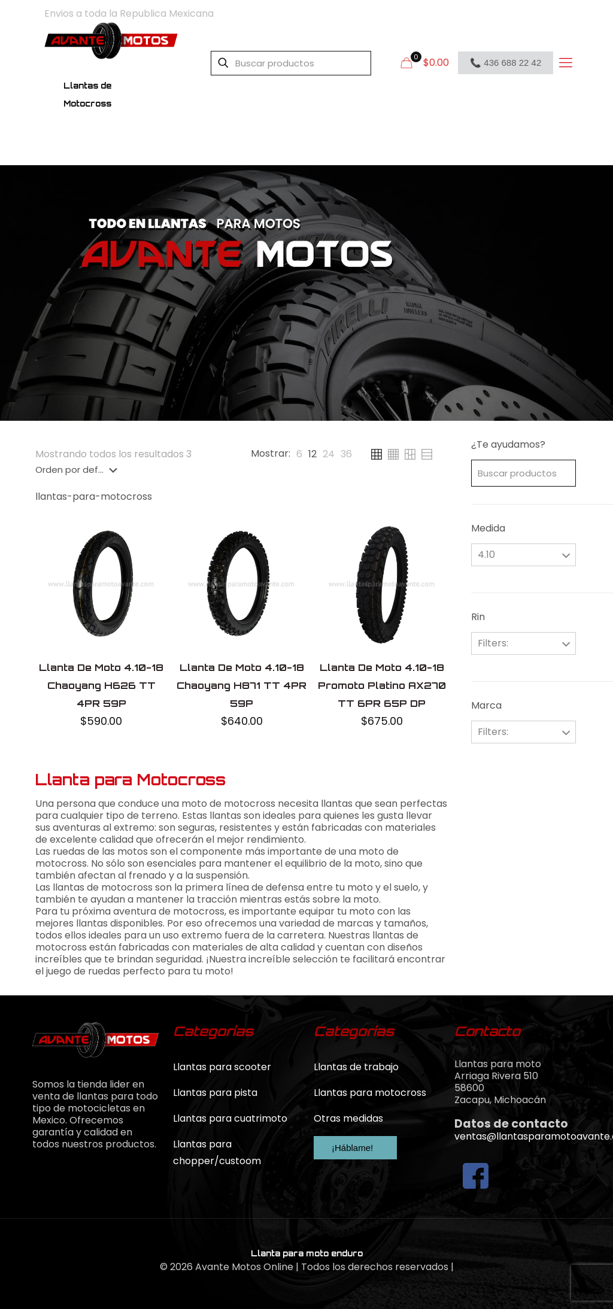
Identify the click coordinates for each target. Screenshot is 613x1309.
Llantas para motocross (370, 1093)
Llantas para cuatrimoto (230, 1118)
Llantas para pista (215, 1093)
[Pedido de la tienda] (78, 470)
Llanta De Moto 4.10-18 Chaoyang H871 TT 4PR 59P (241, 685)
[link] (299, 454)
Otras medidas (348, 1118)
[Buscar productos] (291, 63)
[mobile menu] (565, 63)
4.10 (486, 554)
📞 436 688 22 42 (505, 62)
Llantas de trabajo (356, 1067)
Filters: (493, 643)
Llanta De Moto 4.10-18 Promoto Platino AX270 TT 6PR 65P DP (382, 685)
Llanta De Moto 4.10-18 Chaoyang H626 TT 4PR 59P (101, 685)
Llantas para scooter (222, 1067)
